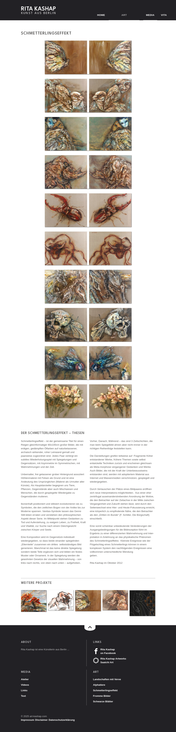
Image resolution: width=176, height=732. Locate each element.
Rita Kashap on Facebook (104, 651)
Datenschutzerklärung (62, 720)
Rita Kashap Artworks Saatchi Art (109, 660)
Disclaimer (41, 720)
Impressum (27, 720)
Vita (164, 15)
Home (108, 15)
